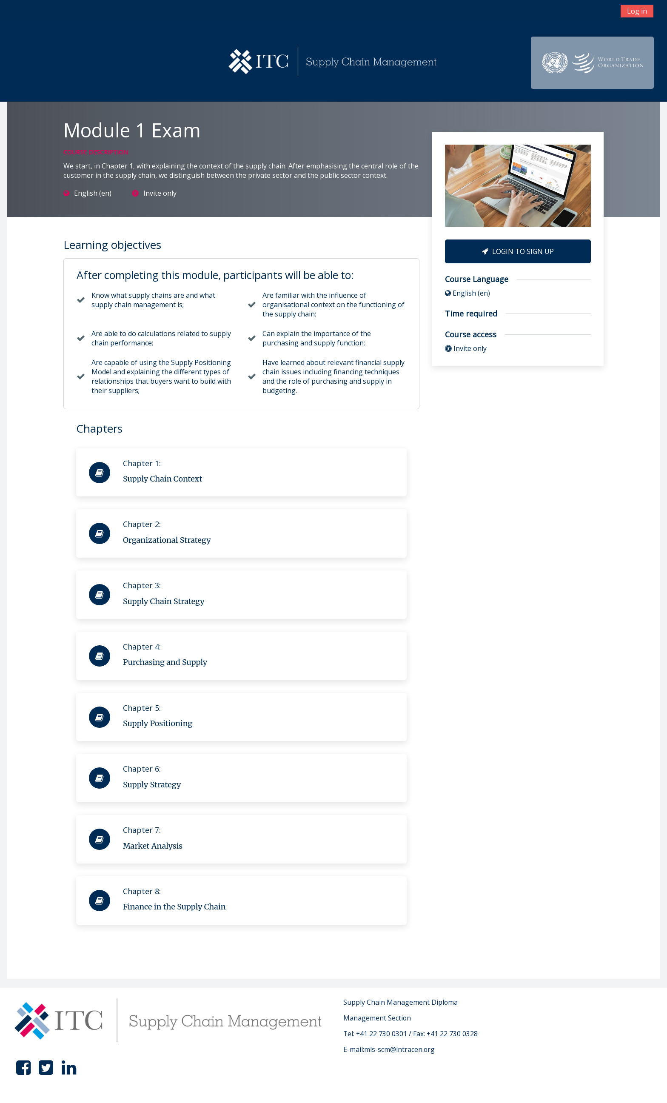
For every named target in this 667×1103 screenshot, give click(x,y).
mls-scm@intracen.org (399, 1049)
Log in (637, 11)
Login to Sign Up (518, 251)
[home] (334, 62)
